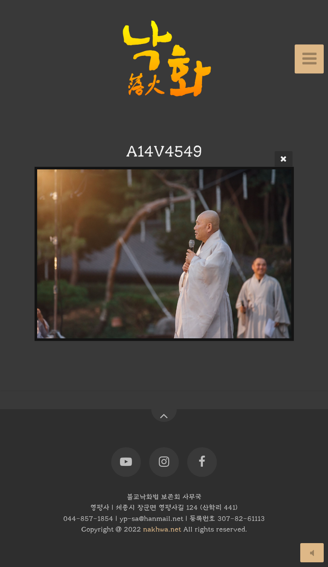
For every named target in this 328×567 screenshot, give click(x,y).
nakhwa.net (162, 529)
